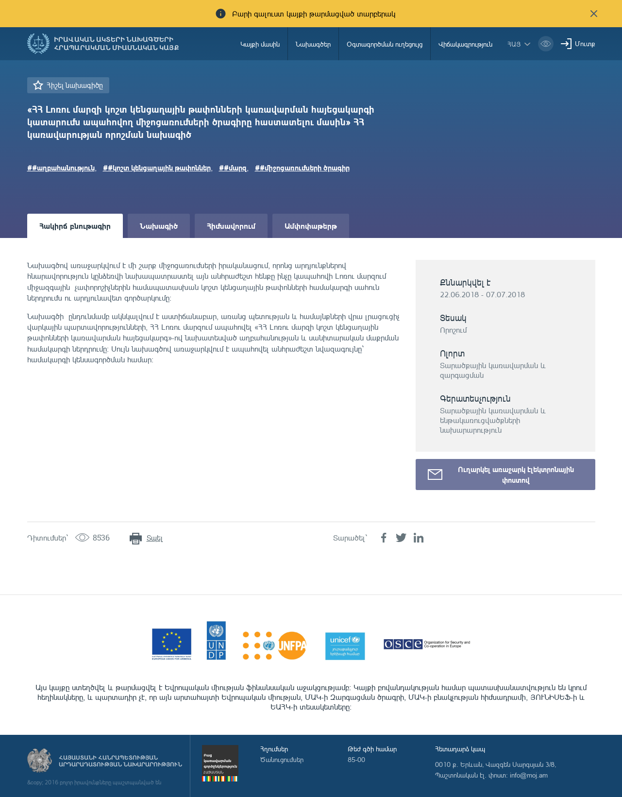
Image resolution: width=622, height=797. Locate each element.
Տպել (155, 538)
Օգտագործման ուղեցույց (384, 44)
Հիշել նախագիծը (75, 85)
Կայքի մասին (260, 44)
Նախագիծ (159, 225)
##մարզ (233, 167)
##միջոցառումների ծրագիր (302, 167)
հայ (514, 44)
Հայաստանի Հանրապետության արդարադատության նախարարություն (120, 761)
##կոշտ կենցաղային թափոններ (157, 167)
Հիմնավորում (231, 225)
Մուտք (585, 43)
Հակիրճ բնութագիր (75, 225)
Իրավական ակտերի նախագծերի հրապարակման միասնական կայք (116, 43)
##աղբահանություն (61, 167)
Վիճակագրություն (465, 44)
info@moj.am (529, 775)
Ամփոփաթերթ (311, 225)
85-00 (356, 759)
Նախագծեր (313, 44)
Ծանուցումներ (281, 759)
